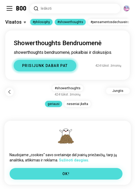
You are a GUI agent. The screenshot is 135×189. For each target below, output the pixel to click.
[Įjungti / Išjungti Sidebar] (9, 8)
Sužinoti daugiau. (74, 160)
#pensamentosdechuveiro (110, 22)
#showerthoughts (70, 22)
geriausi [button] (53, 104)
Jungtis (117, 91)
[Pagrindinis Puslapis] (21, 8)
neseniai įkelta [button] (77, 104)
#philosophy (41, 22)
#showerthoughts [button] (68, 88)
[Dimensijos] (126, 8)
